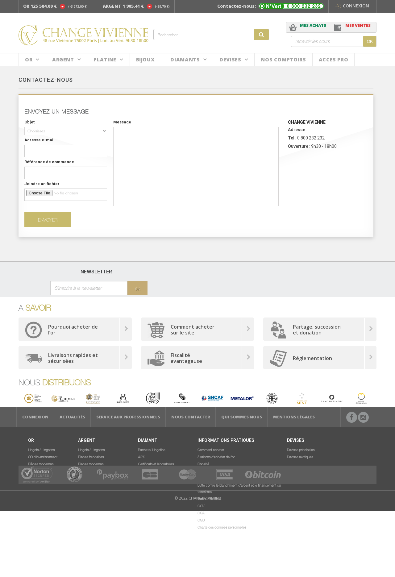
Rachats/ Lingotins (151, 449)
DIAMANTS (185, 59)
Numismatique (38, 471)
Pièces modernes (40, 464)
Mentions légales (294, 417)
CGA (201, 513)
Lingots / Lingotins (41, 449)
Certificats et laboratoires (156, 464)
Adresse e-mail (39, 140)
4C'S (141, 457)
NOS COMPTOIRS (283, 59)
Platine (105, 59)
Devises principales (300, 449)
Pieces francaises (91, 457)
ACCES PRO (333, 59)
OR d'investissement (42, 457)
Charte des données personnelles (222, 527)
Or (28, 59)
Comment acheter (211, 449)
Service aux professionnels (128, 417)
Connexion (352, 6)
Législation (205, 478)
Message (122, 122)
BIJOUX (145, 59)
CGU (201, 520)
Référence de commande (49, 162)
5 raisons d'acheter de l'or (216, 457)
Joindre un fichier (42, 183)
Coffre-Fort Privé (209, 498)
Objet (29, 122)
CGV (201, 506)
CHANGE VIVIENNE (307, 122)
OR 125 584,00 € (40, 6)
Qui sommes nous (241, 417)
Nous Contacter (190, 417)
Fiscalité (203, 464)
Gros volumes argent (93, 471)
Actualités (72, 417)
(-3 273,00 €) (78, 6)
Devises (230, 59)
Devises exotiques (300, 457)
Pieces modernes (90, 464)
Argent (63, 59)
